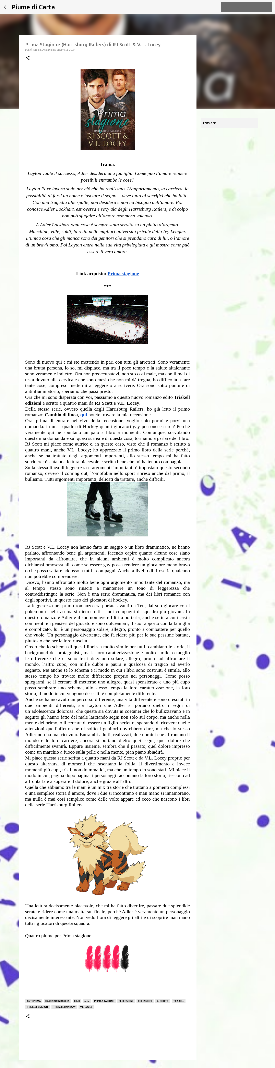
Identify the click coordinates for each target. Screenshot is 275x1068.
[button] (27, 58)
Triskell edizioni (37, 1007)
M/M (86, 1001)
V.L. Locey (86, 1007)
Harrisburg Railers (57, 1001)
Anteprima (34, 1001)
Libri (77, 1001)
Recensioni (145, 1001)
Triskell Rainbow (64, 1007)
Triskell (178, 1001)
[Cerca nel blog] (250, 7)
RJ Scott (163, 1001)
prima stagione (104, 1001)
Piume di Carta (33, 7)
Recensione (126, 1001)
